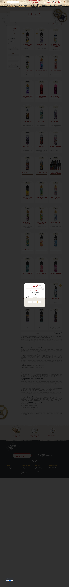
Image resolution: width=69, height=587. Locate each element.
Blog (34, 0)
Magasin (31, 0)
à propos (37, 0)
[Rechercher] (13, 2)
